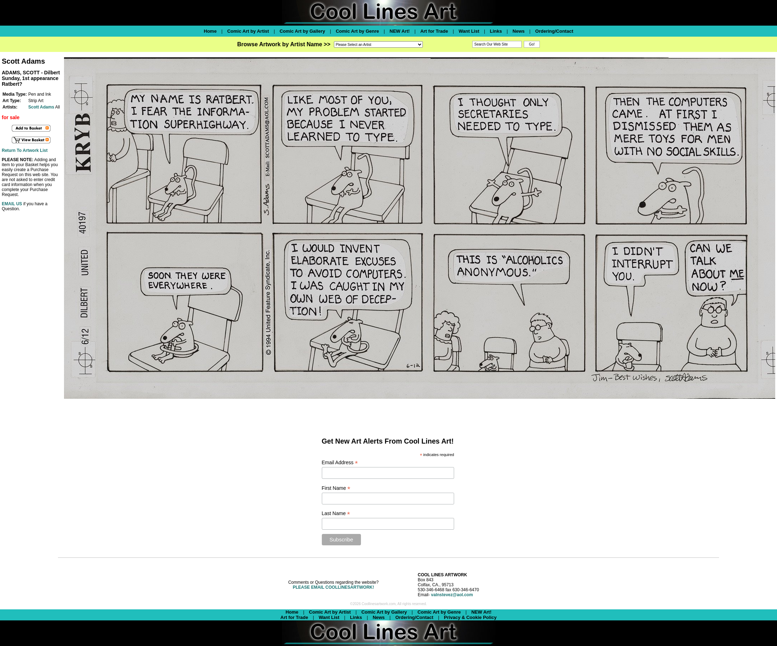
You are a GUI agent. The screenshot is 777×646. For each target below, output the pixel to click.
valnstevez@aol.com (452, 594)
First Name (336, 488)
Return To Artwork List (25, 150)
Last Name (336, 513)
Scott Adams (41, 107)
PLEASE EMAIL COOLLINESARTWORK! (333, 587)
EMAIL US (12, 203)
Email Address (340, 462)
